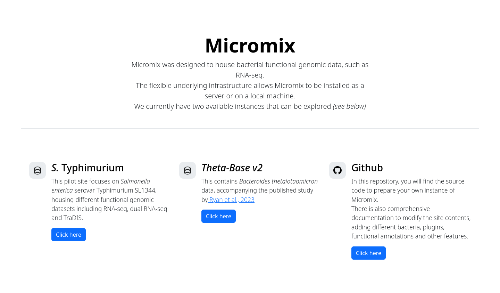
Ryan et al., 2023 (231, 199)
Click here (68, 234)
